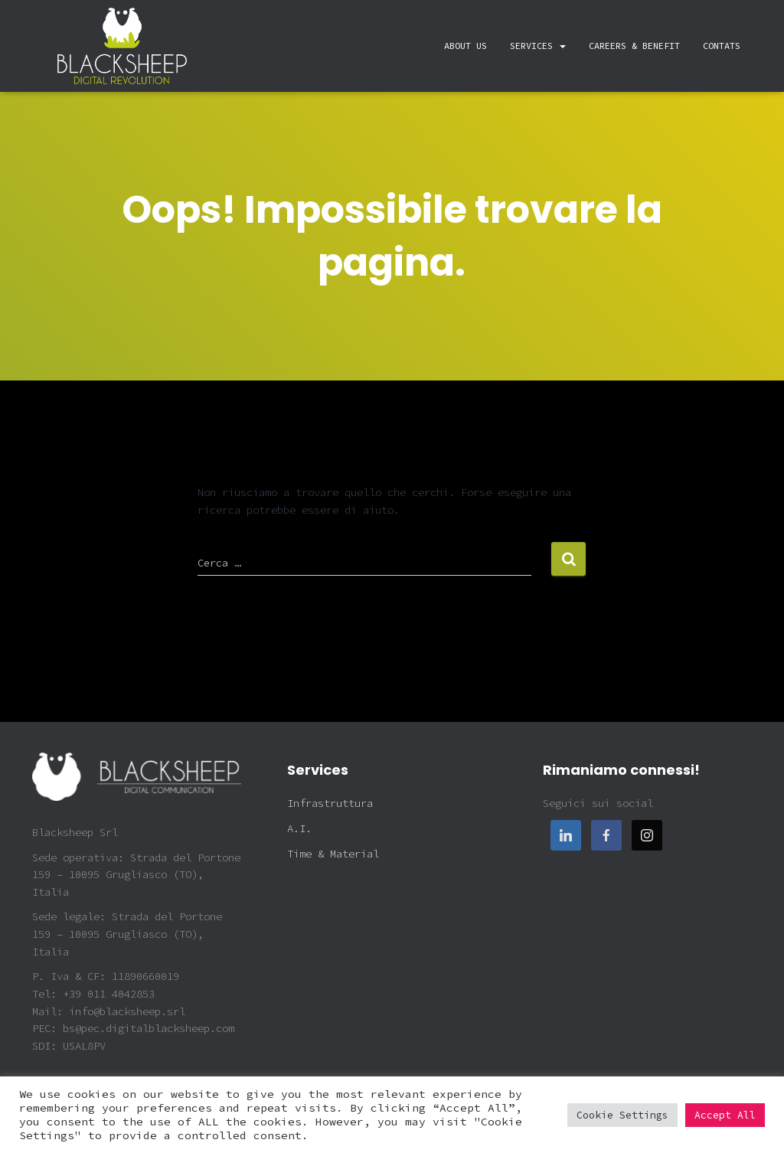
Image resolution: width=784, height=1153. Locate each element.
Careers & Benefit (634, 45)
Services (538, 45)
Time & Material (333, 854)
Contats (721, 45)
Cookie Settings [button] (622, 1115)
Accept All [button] (725, 1115)
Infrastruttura (330, 803)
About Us (465, 45)
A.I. (299, 828)
